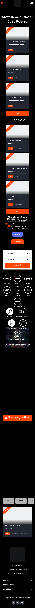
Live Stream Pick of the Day (17, 345)
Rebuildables (23, 328)
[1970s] (28, 278)
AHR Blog (7, 589)
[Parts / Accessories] (22, 311)
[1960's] (17, 278)
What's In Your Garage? (17, 339)
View (17, 113)
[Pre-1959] (7, 278)
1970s (28, 284)
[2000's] (28, 290)
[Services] (9, 311)
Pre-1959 (7, 284)
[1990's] (17, 290)
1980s (7, 295)
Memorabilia (12, 328)
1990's (17, 295)
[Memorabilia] (11, 323)
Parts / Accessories (22, 317)
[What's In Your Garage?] (17, 334)
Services (10, 317)
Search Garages (9, 585)
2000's (28, 295)
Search (6, 580)
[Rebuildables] (23, 323)
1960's (17, 284)
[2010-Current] (17, 301)
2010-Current (17, 306)
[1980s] (7, 290)
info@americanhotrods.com (17, 569)
